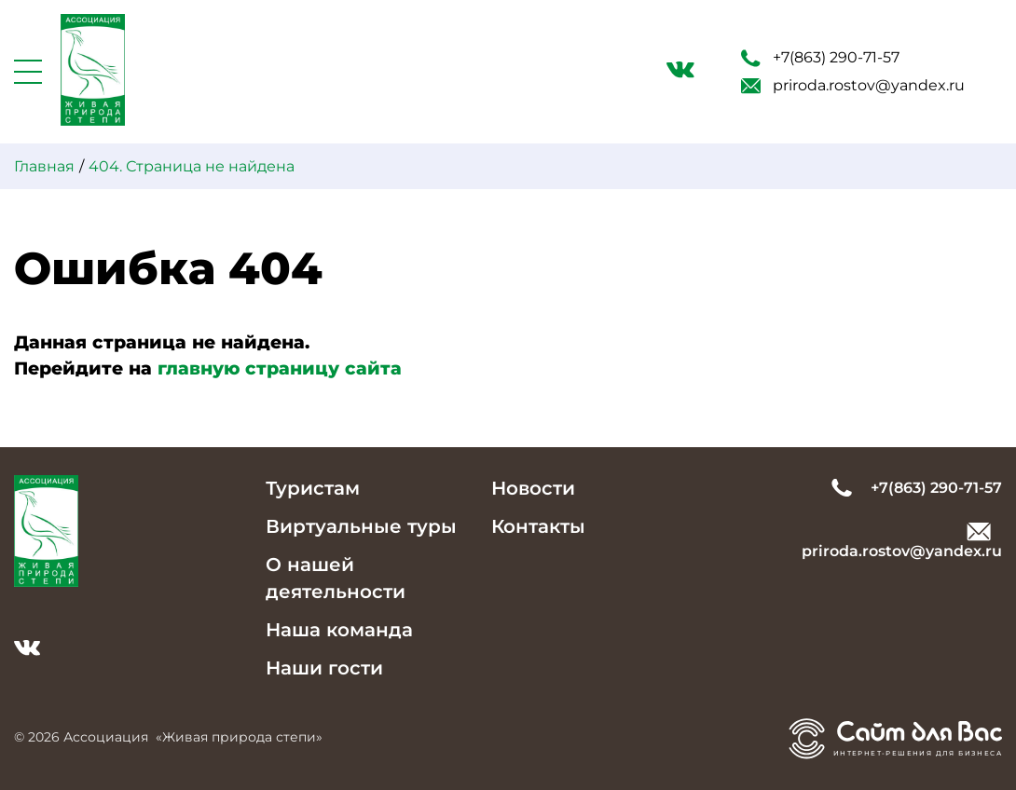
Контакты (538, 526)
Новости (533, 488)
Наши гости (324, 668)
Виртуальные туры (361, 526)
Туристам (313, 488)
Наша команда (339, 630)
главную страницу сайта (280, 368)
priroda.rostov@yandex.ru (853, 85)
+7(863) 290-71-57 (820, 57)
